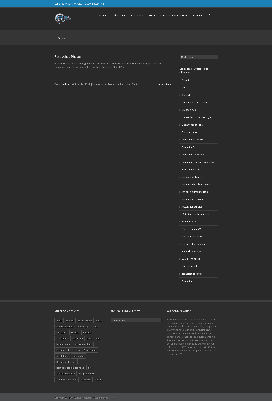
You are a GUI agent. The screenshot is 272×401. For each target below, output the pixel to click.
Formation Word (190, 169)
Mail (98, 338)
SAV (90, 367)
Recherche (78, 356)
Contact (197, 15)
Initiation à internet (192, 176)
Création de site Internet (174, 15)
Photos (60, 350)
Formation (137, 15)
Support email (189, 266)
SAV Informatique (191, 258)
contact (70, 320)
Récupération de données (196, 243)
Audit (184, 87)
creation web (85, 320)
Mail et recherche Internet (195, 214)
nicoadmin (64, 84)
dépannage (83, 326)
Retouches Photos (68, 56)
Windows (86, 379)
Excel (96, 326)
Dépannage (119, 15)
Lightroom (77, 338)
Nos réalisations (83, 344)
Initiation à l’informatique (195, 191)
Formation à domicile (193, 139)
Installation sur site (192, 206)
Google (75, 332)
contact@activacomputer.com (89, 3)
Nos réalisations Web (193, 236)
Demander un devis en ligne (197, 117)
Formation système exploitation (198, 162)
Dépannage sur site (192, 124)
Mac (89, 338)
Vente (151, 15)
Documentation (190, 132)
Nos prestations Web (193, 229)
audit (59, 320)
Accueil (103, 15)
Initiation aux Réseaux (193, 199)
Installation (62, 338)
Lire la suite (163, 84)
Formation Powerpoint (193, 154)
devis (99, 320)
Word (98, 379)
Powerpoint (90, 350)
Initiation (87, 332)
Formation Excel (190, 147)
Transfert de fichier (192, 273)
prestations (62, 356)
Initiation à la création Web (196, 184)
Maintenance (189, 221)
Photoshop (74, 350)
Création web (189, 109)
